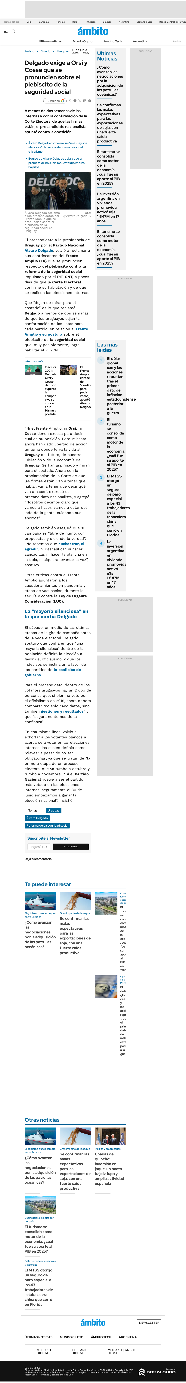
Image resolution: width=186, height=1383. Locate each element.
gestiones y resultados (62, 711)
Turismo (60, 22)
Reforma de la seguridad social (47, 826)
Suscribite (71, 846)
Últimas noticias (50, 41)
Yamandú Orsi (144, 22)
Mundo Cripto (82, 41)
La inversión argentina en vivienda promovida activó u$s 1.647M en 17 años (108, 207)
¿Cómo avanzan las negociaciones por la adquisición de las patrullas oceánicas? (40, 934)
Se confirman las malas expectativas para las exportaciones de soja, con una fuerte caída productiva (110, 123)
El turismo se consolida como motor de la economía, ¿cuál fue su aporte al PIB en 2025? (108, 167)
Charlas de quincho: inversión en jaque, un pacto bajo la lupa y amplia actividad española (109, 1169)
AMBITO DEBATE (122, 1351)
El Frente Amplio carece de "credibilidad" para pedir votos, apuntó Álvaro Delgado (90, 387)
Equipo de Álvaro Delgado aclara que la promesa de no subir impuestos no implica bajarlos (56, 163)
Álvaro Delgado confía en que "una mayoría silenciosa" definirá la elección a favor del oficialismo (57, 147)
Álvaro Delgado (39, 250)
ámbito (29, 51)
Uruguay (63, 51)
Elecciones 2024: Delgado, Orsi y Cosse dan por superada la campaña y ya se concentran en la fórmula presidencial (53, 390)
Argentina (124, 22)
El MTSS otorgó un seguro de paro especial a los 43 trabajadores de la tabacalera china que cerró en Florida (118, 505)
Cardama (44, 22)
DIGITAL (45, 1351)
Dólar (75, 22)
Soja (29, 22)
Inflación (90, 22)
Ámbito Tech (113, 41)
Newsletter (177, 41)
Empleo (107, 22)
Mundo (46, 51)
